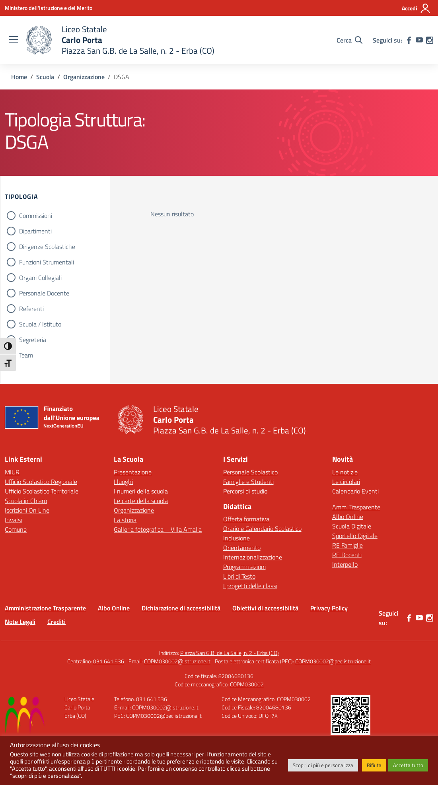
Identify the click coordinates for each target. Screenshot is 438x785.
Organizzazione (134, 510)
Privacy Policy (329, 608)
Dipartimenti (35, 231)
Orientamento (242, 547)
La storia (125, 520)
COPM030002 (247, 684)
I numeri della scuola (141, 491)
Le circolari (346, 481)
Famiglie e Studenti (248, 481)
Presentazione (133, 472)
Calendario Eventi (355, 491)
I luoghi (123, 481)
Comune (16, 529)
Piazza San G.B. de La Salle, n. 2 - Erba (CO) (229, 653)
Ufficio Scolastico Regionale (41, 481)
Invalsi (13, 520)
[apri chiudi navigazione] (13, 40)
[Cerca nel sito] (349, 40)
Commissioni (35, 215)
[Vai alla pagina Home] (19, 77)
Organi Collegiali (40, 277)
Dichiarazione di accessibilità (181, 608)
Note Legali (20, 621)
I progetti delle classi (250, 586)
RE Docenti (347, 555)
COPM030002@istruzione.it (177, 661)
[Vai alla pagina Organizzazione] (84, 77)
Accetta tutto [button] (408, 765)
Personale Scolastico (250, 472)
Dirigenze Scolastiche (47, 246)
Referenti (31, 308)
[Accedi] (416, 8)
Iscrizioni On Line (27, 510)
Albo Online (347, 516)
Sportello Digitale (355, 535)
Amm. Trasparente (356, 507)
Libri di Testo (239, 576)
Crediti (56, 621)
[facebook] (409, 40)
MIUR (12, 472)
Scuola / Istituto (40, 324)
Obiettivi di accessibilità (265, 608)
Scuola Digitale (351, 526)
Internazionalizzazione (252, 557)
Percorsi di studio (245, 491)
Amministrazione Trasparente (45, 608)
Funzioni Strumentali (46, 262)
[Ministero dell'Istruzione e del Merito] (48, 8)
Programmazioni (244, 566)
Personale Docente (44, 293)
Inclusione (236, 538)
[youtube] (419, 40)
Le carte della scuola (141, 500)
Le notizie (345, 472)
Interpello (345, 564)
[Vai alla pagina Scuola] (45, 77)
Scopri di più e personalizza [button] (323, 765)
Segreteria (32, 339)
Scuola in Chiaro (26, 500)
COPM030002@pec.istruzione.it (333, 661)
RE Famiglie (347, 545)
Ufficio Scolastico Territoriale (41, 491)
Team (26, 355)
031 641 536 (108, 661)
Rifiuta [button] (374, 765)
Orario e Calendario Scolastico (262, 528)
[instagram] (429, 40)
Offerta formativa (246, 519)
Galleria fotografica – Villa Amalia (158, 529)
